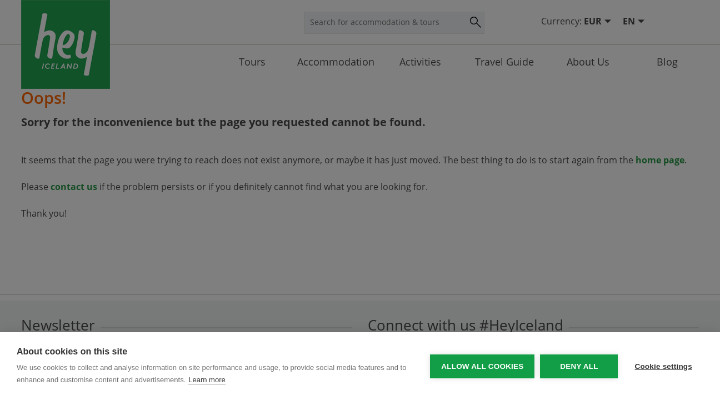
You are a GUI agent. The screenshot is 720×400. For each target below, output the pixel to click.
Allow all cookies (482, 366)
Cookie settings (663, 366)
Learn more (206, 380)
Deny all (579, 366)
